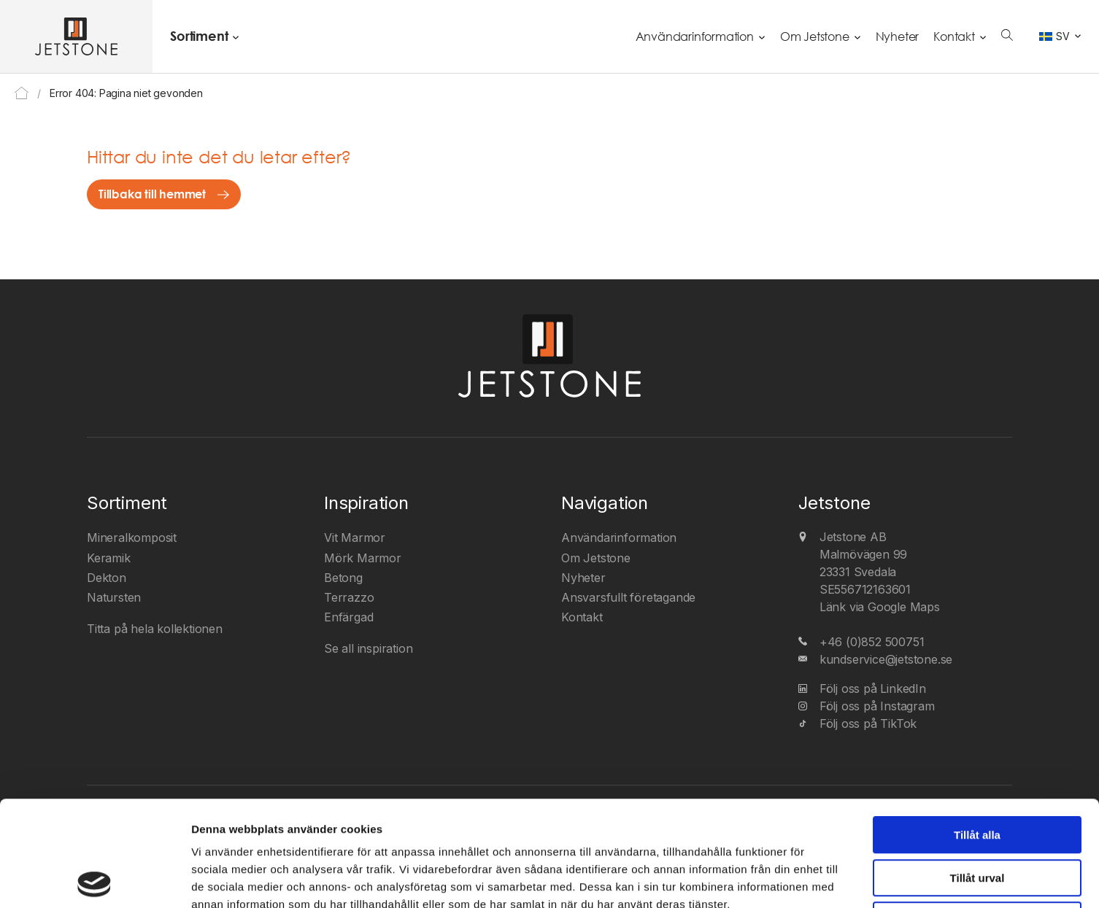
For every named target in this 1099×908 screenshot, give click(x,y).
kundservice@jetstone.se (886, 659)
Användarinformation (695, 36)
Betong (343, 577)
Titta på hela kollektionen (155, 628)
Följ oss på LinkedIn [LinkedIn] (873, 688)
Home (21, 93)
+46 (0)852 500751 (872, 642)
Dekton (106, 577)
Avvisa (977, 815)
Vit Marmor (354, 537)
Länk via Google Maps (880, 606)
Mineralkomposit (132, 537)
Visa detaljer (791, 879)
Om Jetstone (814, 36)
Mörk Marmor (362, 558)
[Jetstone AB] (76, 36)
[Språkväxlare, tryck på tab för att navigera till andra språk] (1060, 36)
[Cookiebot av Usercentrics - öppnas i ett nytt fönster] (94, 879)
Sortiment (199, 36)
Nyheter (897, 36)
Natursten (114, 597)
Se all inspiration (368, 648)
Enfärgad (348, 617)
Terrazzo (349, 597)
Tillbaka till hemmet (152, 194)
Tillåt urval (977, 773)
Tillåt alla (977, 729)
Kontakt (954, 36)
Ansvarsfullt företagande (628, 597)
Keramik (109, 558)
